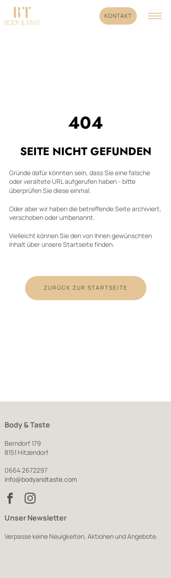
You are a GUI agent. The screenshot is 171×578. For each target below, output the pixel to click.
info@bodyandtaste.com (41, 479)
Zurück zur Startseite (86, 288)
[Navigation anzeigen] (155, 16)
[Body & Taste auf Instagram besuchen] (30, 498)
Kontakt (118, 16)
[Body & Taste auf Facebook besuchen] (10, 498)
